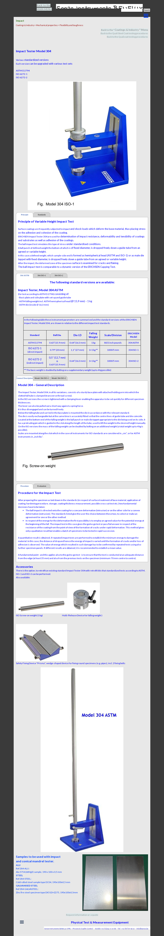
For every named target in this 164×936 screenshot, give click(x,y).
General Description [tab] (25, 378)
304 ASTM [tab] (24, 275)
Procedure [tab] (24, 486)
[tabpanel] (46, 7)
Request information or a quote (82, 914)
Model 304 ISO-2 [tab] (59, 378)
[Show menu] (146, 15)
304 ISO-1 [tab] (41, 275)
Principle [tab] (24, 215)
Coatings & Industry (127, 29)
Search (147, 10)
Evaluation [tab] (41, 486)
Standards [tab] (42, 215)
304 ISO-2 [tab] (58, 275)
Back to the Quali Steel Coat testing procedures (124, 33)
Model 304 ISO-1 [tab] (42, 378)
